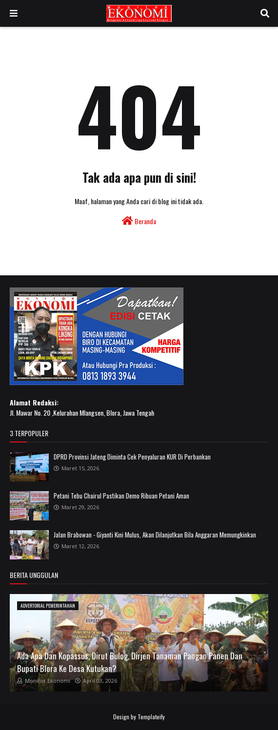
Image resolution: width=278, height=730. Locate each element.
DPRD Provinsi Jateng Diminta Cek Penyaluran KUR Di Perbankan (132, 456)
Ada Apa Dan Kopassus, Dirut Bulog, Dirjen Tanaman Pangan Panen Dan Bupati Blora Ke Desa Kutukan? (129, 662)
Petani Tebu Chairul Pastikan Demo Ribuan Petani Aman (121, 495)
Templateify (151, 716)
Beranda (139, 221)
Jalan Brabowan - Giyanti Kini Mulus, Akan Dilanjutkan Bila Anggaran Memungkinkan (155, 534)
